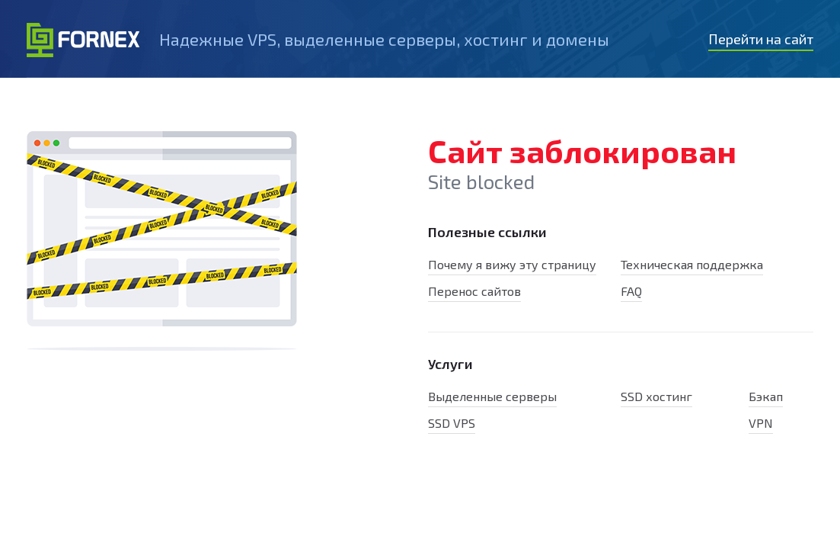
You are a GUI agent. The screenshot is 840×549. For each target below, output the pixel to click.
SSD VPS (451, 423)
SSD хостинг (656, 396)
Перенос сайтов (474, 291)
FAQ (631, 291)
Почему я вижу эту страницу (512, 264)
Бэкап (766, 396)
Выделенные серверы (492, 396)
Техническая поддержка (692, 264)
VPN (761, 423)
